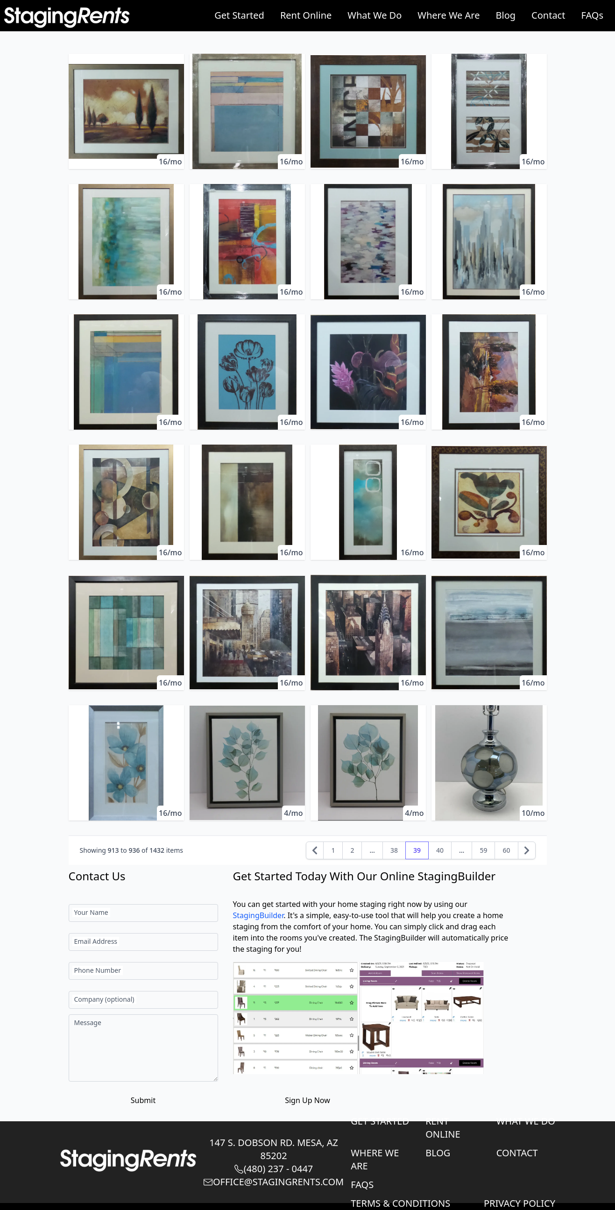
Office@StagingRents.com (274, 1181)
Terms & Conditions (400, 1203)
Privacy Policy (519, 1203)
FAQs (592, 15)
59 (483, 850)
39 (417, 850)
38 (394, 850)
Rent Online (306, 15)
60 (506, 850)
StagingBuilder (258, 915)
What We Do (374, 15)
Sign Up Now (307, 1100)
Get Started (239, 15)
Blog (506, 15)
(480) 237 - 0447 (273, 1168)
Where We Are (448, 15)
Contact (548, 15)
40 (440, 850)
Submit (143, 1100)
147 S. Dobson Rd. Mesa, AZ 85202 (273, 1149)
